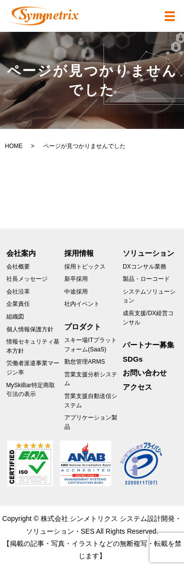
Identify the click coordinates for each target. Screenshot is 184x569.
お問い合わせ (145, 373)
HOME (14, 146)
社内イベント (82, 303)
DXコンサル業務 (144, 266)
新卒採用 (76, 278)
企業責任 (18, 303)
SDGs (133, 359)
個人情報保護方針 (29, 329)
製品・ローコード (146, 278)
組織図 (15, 316)
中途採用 (76, 291)
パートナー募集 (148, 345)
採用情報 (79, 253)
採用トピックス (84, 266)
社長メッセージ (27, 278)
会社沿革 (18, 291)
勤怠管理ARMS (84, 361)
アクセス (137, 387)
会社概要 (18, 266)
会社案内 (21, 253)
